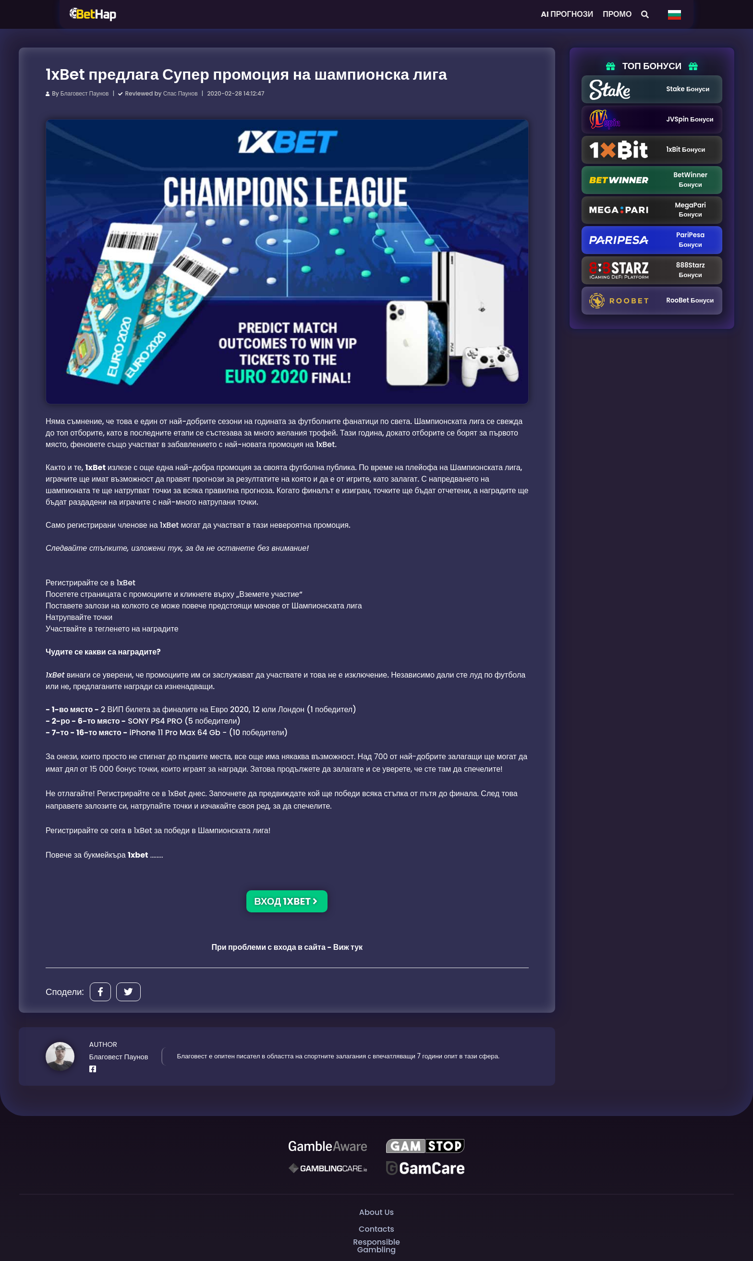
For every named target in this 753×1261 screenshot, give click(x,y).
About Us (376, 1212)
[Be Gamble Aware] (327, 1146)
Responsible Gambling (376, 1246)
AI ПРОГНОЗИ (567, 14)
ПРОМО (617, 14)
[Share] (100, 991)
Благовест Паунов (85, 93)
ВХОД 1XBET (285, 901)
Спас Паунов (180, 93)
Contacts (376, 1229)
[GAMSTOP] (425, 1146)
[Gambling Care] (327, 1168)
